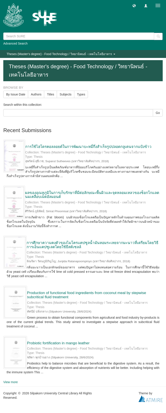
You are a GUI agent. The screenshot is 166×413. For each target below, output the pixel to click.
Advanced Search (15, 43)
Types (81, 94)
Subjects (65, 94)
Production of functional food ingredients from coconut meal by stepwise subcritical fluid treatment (86, 295)
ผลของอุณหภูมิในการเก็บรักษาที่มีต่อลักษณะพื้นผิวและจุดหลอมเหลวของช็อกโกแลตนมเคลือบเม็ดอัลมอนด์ (92, 195)
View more (10, 382)
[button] (134, 5)
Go (158, 113)
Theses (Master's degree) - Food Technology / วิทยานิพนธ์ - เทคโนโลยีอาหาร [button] (61, 54)
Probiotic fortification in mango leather (58, 343)
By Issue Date (15, 94)
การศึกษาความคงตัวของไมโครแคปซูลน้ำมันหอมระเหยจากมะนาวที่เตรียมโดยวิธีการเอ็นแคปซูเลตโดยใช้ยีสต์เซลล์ (92, 245)
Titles (50, 94)
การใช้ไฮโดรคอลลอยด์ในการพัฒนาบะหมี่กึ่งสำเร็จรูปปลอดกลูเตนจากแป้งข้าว (88, 147)
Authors (36, 94)
